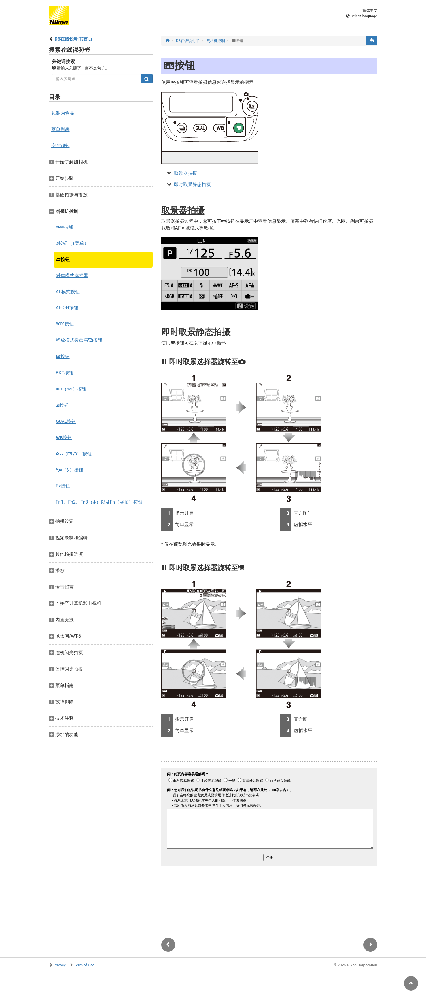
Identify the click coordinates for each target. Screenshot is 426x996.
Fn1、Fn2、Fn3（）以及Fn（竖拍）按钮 (99, 502)
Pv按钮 (63, 486)
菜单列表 (60, 129)
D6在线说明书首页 (73, 39)
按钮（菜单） (72, 243)
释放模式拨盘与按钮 (79, 340)
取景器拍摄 (185, 173)
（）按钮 (71, 389)
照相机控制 (215, 41)
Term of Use (84, 965)
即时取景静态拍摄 (192, 184)
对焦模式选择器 (72, 275)
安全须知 (60, 145)
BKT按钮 (65, 373)
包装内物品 (62, 113)
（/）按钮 (74, 453)
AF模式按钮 (68, 291)
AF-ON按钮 (67, 308)
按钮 (64, 227)
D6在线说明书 (187, 41)
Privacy (60, 965)
